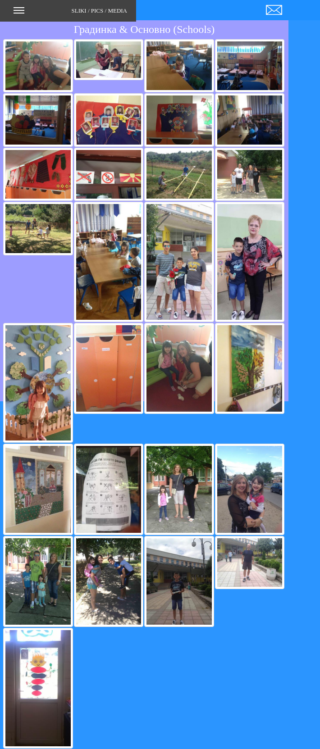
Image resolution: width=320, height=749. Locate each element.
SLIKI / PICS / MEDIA (70, 13)
